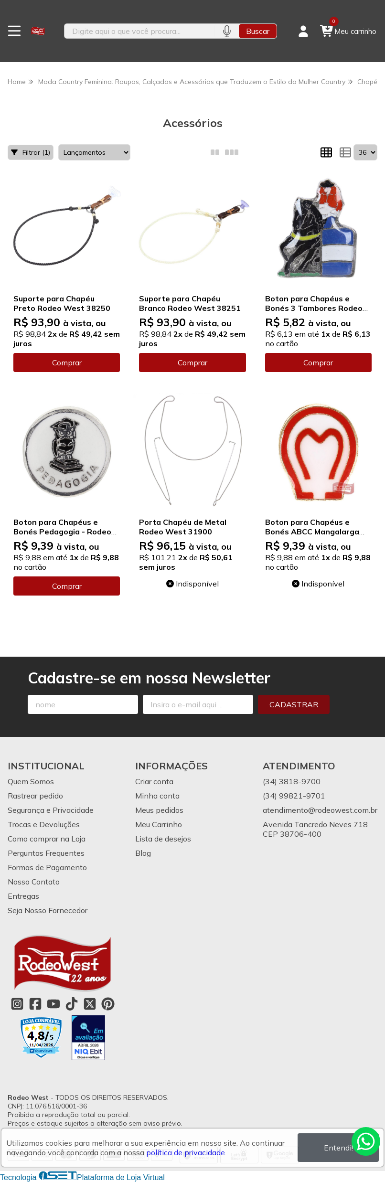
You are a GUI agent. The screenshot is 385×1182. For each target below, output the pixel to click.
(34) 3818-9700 (292, 781)
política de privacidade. (186, 1152)
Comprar (67, 362)
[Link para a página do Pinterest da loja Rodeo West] (108, 1004)
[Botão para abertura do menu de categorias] (14, 31)
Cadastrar (293, 704)
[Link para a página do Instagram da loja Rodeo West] (17, 1004)
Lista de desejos (163, 838)
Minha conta (157, 795)
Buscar (257, 31)
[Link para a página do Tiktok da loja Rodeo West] (71, 1004)
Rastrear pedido (35, 795)
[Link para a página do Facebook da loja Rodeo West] (35, 1004)
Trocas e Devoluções (44, 824)
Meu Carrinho (158, 824)
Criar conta (154, 781)
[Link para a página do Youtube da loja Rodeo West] (53, 1004)
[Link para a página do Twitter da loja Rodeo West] (89, 1004)
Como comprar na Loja (47, 838)
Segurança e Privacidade (51, 810)
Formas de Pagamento (47, 867)
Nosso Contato (34, 881)
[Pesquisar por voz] (226, 31)
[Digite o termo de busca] (139, 31)
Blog (143, 853)
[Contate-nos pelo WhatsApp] (366, 1141)
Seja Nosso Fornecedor (47, 910)
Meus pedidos (159, 810)
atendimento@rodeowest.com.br (320, 810)
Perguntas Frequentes (46, 853)
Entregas (23, 896)
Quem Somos (31, 781)
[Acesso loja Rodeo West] (303, 31)
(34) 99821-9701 (294, 795)
